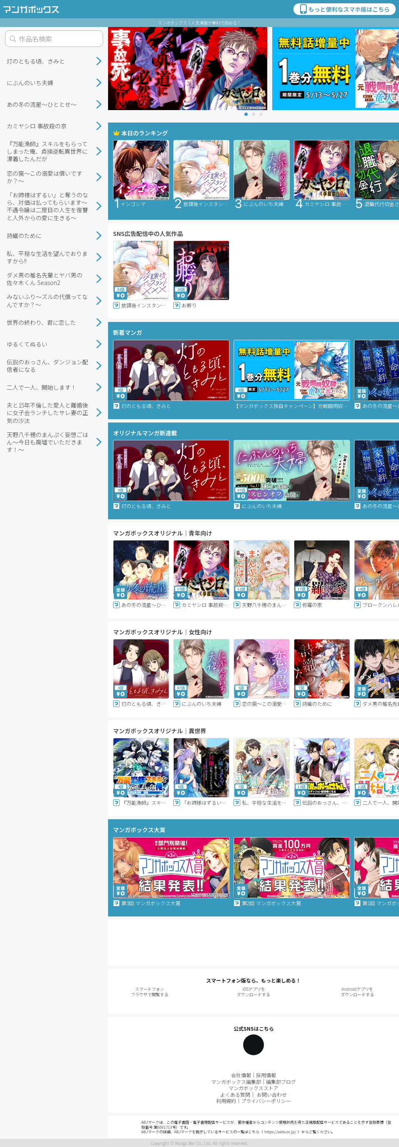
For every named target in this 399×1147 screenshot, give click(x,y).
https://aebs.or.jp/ (280, 1132)
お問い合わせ (272, 1094)
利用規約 (226, 1100)
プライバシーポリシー (266, 1100)
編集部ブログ (281, 1081)
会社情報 (241, 1074)
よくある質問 (235, 1094)
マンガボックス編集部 (236, 1081)
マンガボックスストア (253, 1087)
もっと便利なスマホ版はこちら (344, 9)
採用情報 (266, 1074)
